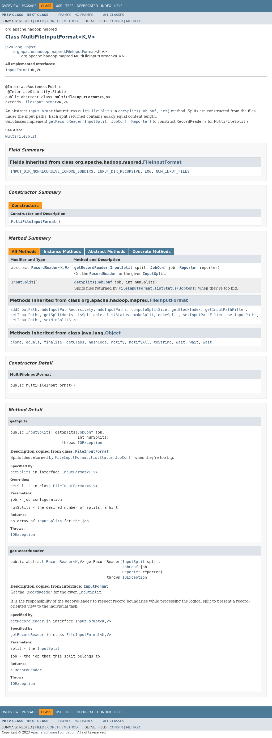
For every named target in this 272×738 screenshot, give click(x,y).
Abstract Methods (106, 251)
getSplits (84, 282)
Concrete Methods (152, 251)
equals (33, 342)
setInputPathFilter (203, 315)
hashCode (98, 342)
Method (71, 21)
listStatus (118, 315)
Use (59, 6)
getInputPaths (25, 315)
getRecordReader (91, 267)
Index (106, 6)
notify (118, 342)
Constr (54, 21)
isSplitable (90, 315)
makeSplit (144, 315)
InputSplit (121, 267)
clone (16, 342)
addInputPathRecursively (67, 309)
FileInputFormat (40, 102)
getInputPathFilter (225, 309)
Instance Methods (62, 251)
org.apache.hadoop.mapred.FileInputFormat (54, 51)
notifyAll (139, 342)
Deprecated (87, 6)
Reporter (188, 267)
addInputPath (23, 309)
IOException (90, 442)
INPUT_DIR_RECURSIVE (119, 171)
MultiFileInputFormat (33, 221)
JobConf (158, 267)
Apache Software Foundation (53, 732)
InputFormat (17, 70)
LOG (148, 171)
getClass (75, 342)
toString (163, 342)
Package (29, 6)
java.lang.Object (20, 47)
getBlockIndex (186, 309)
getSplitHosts (58, 315)
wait (180, 342)
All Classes (113, 15)
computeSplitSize (149, 309)
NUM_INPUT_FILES (172, 171)
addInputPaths (112, 309)
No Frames (83, 15)
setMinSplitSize (60, 320)
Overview (10, 6)
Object (113, 333)
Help (118, 6)
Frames (64, 15)
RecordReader (44, 267)
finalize (53, 342)
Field (39, 21)
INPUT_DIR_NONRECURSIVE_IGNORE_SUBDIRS (51, 171)
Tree (69, 6)
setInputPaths (242, 315)
